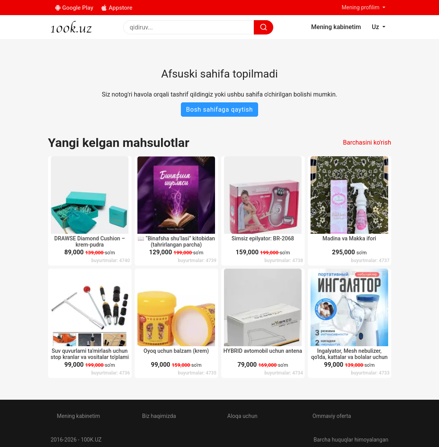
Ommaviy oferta (331, 416)
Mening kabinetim (78, 416)
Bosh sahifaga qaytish (219, 109)
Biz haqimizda (159, 416)
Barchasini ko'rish (367, 142)
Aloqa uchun (242, 416)
